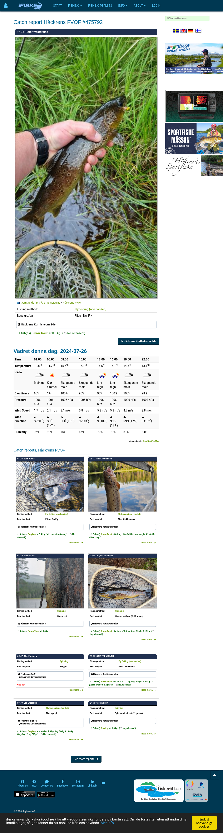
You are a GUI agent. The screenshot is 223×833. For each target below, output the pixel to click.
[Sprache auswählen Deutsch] (191, 31)
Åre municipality (50, 302)
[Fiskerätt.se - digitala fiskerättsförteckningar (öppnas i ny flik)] (159, 790)
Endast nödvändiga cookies (204, 823)
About (140, 5)
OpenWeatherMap (151, 441)
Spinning (61, 611)
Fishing (75, 5)
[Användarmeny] (5, 5)
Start (57, 5)
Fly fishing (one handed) (90, 309)
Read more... (76, 543)
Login (156, 5)
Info (122, 5)
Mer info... (109, 823)
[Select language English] (183, 31)
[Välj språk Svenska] (176, 31)
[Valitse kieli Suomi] (198, 31)
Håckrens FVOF (72, 302)
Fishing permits (100, 5)
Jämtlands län (29, 302)
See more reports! (86, 758)
